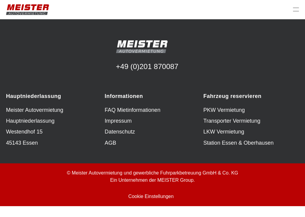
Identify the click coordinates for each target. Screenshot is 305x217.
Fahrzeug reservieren (232, 96)
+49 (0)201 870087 (147, 66)
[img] (27, 9)
